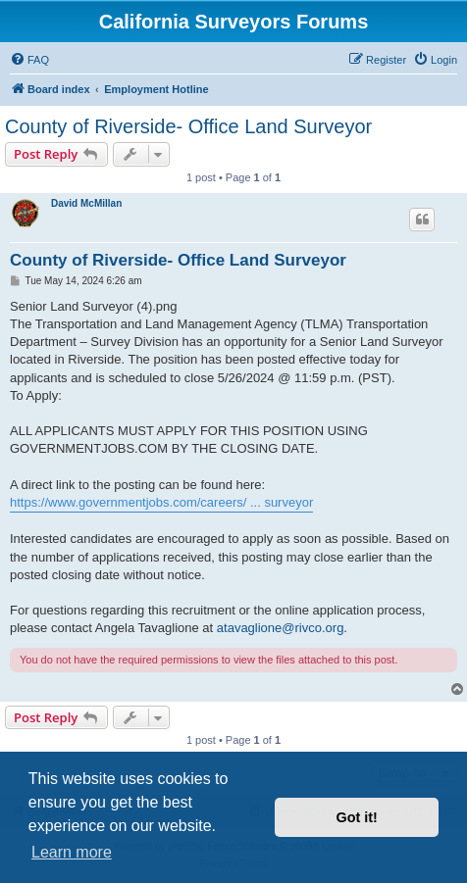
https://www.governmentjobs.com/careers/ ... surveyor (161, 502)
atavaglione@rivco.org (280, 627)
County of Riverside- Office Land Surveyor (188, 126)
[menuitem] (29, 60)
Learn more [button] (71, 852)
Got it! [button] (357, 817)
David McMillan (86, 203)
